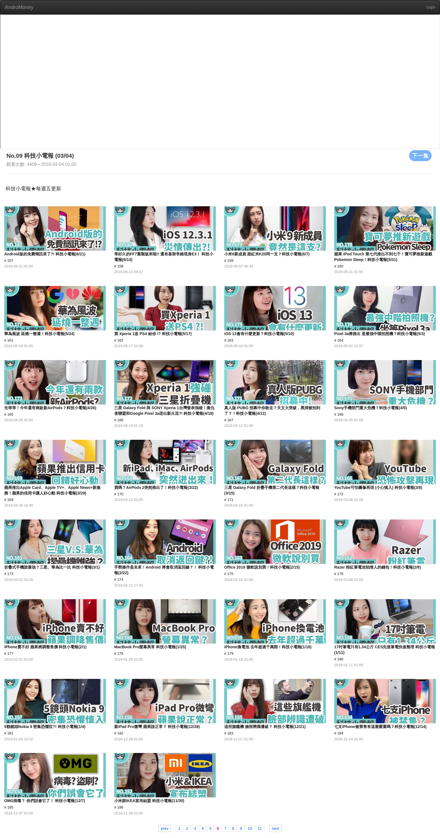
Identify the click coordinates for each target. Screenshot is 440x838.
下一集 (420, 155)
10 (249, 828)
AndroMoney (19, 7)
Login (431, 7)
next (275, 828)
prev (164, 828)
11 (260, 828)
